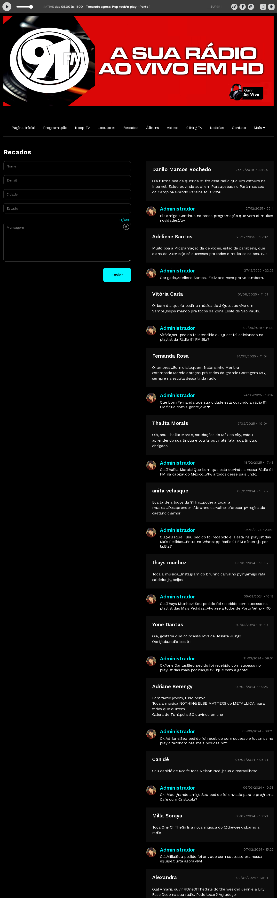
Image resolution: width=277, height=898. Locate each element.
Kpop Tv (82, 127)
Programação (55, 127)
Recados (130, 127)
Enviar (117, 274)
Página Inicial (23, 127)
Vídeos (173, 127)
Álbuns (152, 127)
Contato (239, 127)
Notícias (217, 127)
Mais (259, 127)
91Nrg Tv (194, 127)
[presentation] (40, 274)
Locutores (106, 127)
